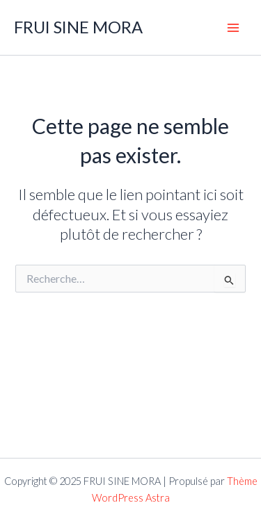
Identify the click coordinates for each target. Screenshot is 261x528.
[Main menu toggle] (233, 27)
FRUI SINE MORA (78, 27)
